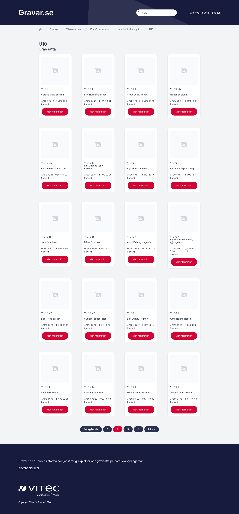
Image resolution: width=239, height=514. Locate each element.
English (216, 12)
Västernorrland (74, 29)
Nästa (151, 429)
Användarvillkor (28, 468)
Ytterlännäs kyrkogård (129, 29)
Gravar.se (36, 12)
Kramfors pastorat (99, 29)
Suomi (205, 12)
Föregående (91, 429)
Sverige (54, 29)
